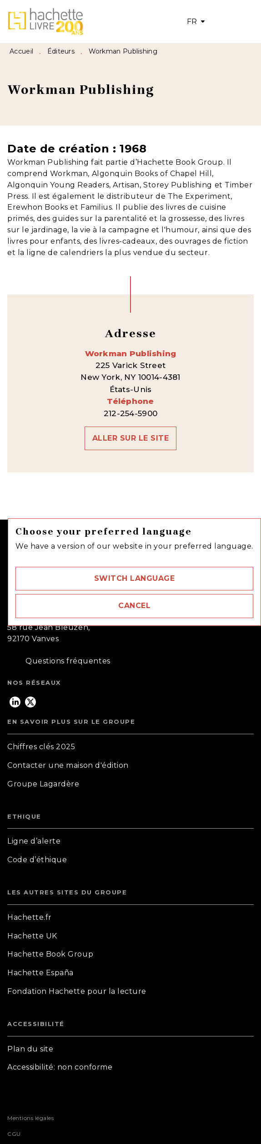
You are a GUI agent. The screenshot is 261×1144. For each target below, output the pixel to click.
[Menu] (231, 21)
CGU (14, 1133)
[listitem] (15, 702)
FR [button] (192, 21)
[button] (134, 578)
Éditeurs (61, 51)
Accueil (21, 51)
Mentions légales (30, 1118)
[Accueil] (45, 21)
